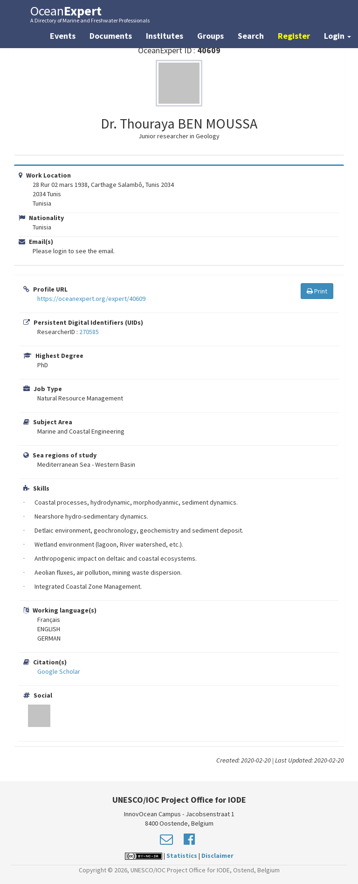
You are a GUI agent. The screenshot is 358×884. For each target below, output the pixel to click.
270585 (89, 332)
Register (294, 35)
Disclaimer (217, 855)
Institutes (164, 35)
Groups (210, 35)
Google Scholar (58, 671)
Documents (111, 35)
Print (317, 291)
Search (251, 35)
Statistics (181, 855)
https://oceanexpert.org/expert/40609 (91, 298)
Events (63, 35)
